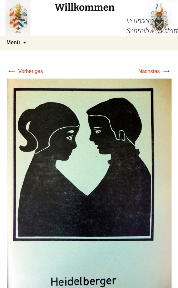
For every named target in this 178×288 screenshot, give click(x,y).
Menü (13, 42)
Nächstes (155, 71)
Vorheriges (24, 71)
